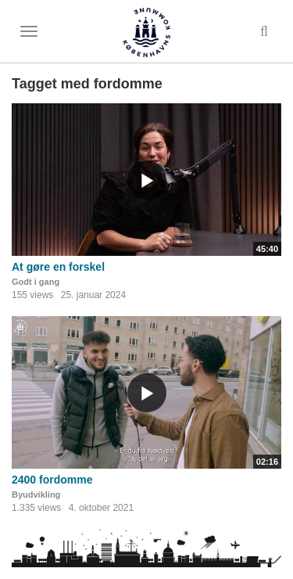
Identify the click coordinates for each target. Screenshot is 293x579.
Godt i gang (35, 281)
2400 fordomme (52, 479)
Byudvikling (36, 494)
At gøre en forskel (58, 267)
